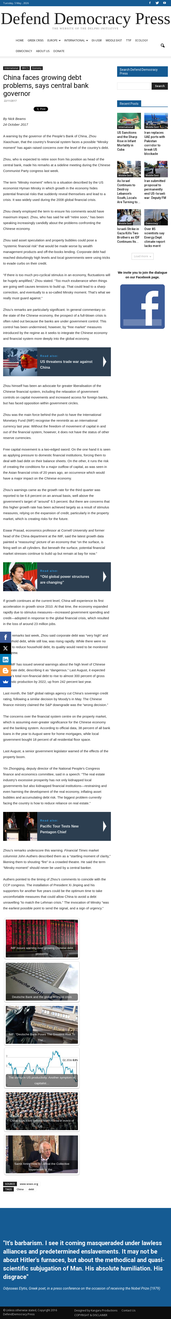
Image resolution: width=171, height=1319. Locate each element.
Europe (54, 40)
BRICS (25, 68)
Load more (142, 256)
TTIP (128, 40)
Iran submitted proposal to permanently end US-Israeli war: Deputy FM (155, 189)
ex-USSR (97, 40)
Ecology (141, 40)
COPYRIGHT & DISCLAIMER (90, 1315)
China (20, 1189)
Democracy (24, 51)
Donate (58, 51)
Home (20, 40)
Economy (36, 68)
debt (31, 1189)
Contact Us (128, 1310)
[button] (162, 45)
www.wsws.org (29, 1183)
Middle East (114, 40)
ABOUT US (42, 51)
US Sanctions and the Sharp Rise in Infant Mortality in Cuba (127, 141)
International (76, 40)
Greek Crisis (35, 40)
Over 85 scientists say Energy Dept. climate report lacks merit (154, 237)
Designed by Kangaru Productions (95, 1310)
